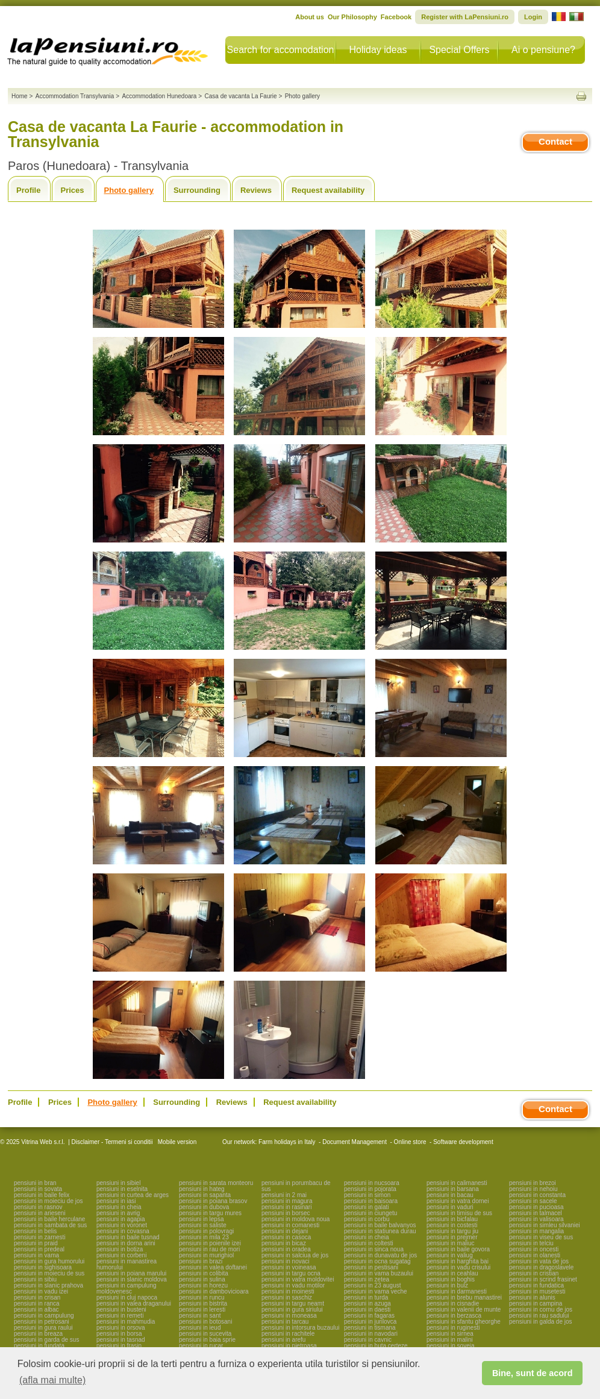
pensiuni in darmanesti (457, 1291)
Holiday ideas (378, 50)
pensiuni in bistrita (203, 1303)
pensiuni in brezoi (532, 1183)
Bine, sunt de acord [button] (532, 1373)
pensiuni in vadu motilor (293, 1285)
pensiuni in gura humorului (49, 1261)
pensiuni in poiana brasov (213, 1201)
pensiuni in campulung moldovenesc (126, 1288)
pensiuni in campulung (44, 1315)
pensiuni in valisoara (536, 1219)
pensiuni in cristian (533, 1273)
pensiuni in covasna (122, 1231)
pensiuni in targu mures (210, 1213)
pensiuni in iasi (116, 1201)
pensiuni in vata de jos (539, 1261)
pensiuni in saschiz (286, 1297)
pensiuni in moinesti (287, 1291)
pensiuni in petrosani (41, 1321)
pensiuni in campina (535, 1303)
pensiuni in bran (35, 1183)
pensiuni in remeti (119, 1315)
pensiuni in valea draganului (133, 1303)
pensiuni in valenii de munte (464, 1309)
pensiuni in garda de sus (46, 1339)
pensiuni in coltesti (368, 1243)
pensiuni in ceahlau (452, 1273)
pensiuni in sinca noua (374, 1249)
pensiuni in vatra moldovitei (297, 1279)
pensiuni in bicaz (283, 1243)
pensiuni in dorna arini (125, 1243)
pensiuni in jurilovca (370, 1321)
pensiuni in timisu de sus (459, 1213)
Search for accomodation (280, 50)
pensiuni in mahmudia (125, 1321)
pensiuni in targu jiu (452, 1231)
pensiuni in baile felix (41, 1195)
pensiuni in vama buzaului (378, 1273)
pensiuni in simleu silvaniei (544, 1225)
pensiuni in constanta (537, 1195)
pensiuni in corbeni (121, 1255)
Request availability (328, 190)
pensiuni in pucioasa (536, 1207)
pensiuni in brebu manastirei (464, 1297)
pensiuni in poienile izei (210, 1243)
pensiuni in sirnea (450, 1333)
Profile (28, 190)
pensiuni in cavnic (368, 1339)
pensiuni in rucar (201, 1345)
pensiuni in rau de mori (209, 1249)
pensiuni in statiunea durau (380, 1231)
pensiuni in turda (366, 1297)
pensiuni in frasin (119, 1345)
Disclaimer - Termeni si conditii (112, 1142)
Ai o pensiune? (543, 50)
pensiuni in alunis (532, 1297)
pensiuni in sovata (38, 1189)
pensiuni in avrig (118, 1213)
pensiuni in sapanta (205, 1195)
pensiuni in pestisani (371, 1267)
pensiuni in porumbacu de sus (296, 1186)
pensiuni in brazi (200, 1261)
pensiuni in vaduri (450, 1207)
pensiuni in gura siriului (292, 1309)
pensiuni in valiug (450, 1255)
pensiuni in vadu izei (41, 1291)
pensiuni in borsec (285, 1213)
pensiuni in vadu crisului (458, 1267)
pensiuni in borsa (119, 1333)
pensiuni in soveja (451, 1345)
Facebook (396, 16)
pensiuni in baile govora (458, 1249)
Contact (555, 141)
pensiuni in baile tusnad (128, 1237)
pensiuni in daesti (367, 1309)
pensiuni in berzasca (454, 1315)
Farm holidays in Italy (286, 1142)
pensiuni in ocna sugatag (377, 1261)
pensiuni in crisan (37, 1297)
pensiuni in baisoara (371, 1201)
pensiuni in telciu (531, 1243)
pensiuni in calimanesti (457, 1183)
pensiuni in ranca (37, 1303)
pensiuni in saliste (203, 1225)
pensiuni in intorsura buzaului (300, 1327)
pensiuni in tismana (370, 1327)
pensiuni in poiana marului (131, 1273)
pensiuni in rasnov (38, 1207)
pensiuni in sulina (202, 1279)
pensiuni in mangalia (536, 1231)
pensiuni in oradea (286, 1249)
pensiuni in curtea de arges (132, 1195)
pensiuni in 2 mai (284, 1195)
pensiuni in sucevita (205, 1333)
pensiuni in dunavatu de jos (380, 1255)
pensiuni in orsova (120, 1327)
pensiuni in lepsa (201, 1219)
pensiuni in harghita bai (458, 1261)
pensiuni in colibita (203, 1273)
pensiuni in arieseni (40, 1213)
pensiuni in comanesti (290, 1225)
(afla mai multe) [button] (52, 1380)
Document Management (354, 1142)
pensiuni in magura (287, 1201)
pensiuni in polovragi (206, 1231)
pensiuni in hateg (202, 1189)
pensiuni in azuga (367, 1303)
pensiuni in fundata (39, 1345)
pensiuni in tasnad (120, 1339)
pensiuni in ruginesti (453, 1327)
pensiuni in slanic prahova (48, 1285)
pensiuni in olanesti (534, 1255)
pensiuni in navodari (371, 1333)
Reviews (256, 190)
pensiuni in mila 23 (204, 1237)
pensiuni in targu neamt (292, 1303)
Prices (72, 190)
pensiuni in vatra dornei (458, 1201)
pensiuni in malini (450, 1339)
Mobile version (176, 1142)
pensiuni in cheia (119, 1207)
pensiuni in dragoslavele (541, 1267)
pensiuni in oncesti (533, 1249)
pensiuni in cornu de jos (540, 1309)
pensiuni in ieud (200, 1327)
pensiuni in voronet (121, 1225)
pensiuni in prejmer (452, 1237)
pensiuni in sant (200, 1315)
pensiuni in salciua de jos (294, 1255)
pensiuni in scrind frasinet (543, 1279)
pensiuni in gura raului (43, 1327)
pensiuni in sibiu (35, 1279)
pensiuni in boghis (451, 1279)
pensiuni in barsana (453, 1189)
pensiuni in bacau (450, 1195)
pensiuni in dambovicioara (214, 1291)
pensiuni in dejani (284, 1231)
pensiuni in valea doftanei (213, 1267)
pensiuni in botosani (205, 1321)
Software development (463, 1142)
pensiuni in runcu (202, 1297)
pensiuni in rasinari (286, 1207)
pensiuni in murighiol (206, 1255)
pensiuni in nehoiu (533, 1189)
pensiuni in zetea (366, 1279)
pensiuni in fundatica (536, 1285)
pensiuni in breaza (38, 1333)
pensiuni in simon (367, 1195)
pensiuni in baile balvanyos (380, 1225)
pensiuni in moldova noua (295, 1219)
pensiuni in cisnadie (453, 1303)
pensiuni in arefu (283, 1339)
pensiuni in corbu (367, 1219)
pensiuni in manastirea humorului (126, 1264)
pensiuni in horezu (203, 1285)
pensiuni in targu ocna (290, 1273)
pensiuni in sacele (533, 1201)
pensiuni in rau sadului (539, 1315)
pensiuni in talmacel (535, 1213)
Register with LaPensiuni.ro (464, 16)
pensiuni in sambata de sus (50, 1225)
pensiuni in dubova (204, 1207)
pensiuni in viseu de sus (541, 1237)
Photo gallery (129, 190)
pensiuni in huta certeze (376, 1345)
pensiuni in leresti (202, 1309)
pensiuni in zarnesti (40, 1237)
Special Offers (459, 50)
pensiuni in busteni (121, 1309)
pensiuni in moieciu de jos (48, 1201)
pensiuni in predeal (39, 1249)
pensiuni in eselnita (122, 1189)
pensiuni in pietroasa (289, 1345)
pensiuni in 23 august (372, 1285)
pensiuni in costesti (452, 1225)
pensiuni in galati (366, 1207)
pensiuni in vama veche (375, 1291)
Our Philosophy (352, 16)
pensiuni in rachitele (287, 1333)
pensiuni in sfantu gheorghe (464, 1321)
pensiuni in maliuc (451, 1243)
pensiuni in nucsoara (371, 1183)
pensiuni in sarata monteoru (216, 1183)
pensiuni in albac (36, 1309)
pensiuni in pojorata (370, 1189)
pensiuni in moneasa (289, 1315)
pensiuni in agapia (120, 1219)
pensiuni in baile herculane (49, 1219)
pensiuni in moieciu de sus (49, 1273)
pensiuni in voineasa (288, 1267)
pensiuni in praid (36, 1243)
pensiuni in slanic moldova (131, 1279)
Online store (410, 1142)
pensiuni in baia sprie (207, 1339)
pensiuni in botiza (119, 1249)
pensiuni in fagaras (369, 1315)
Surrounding (196, 190)
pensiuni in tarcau (284, 1321)
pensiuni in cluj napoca (126, 1297)
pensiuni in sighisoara (43, 1267)
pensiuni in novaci (285, 1261)
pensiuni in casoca (286, 1237)
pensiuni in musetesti (537, 1291)
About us (309, 16)
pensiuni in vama (36, 1255)
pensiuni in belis (35, 1231)
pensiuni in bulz (447, 1285)
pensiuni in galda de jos (540, 1321)
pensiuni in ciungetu (370, 1213)
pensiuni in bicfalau (452, 1219)
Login (533, 16)
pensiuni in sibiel (118, 1183)
